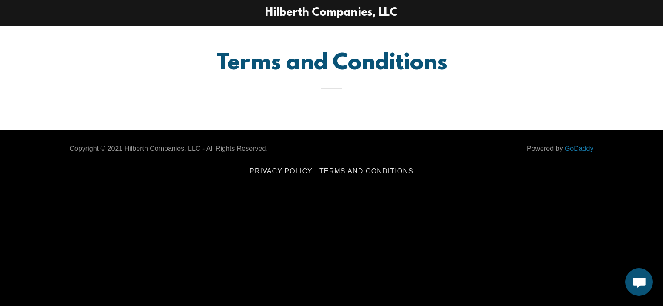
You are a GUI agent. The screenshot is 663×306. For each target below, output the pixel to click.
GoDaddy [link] (579, 148)
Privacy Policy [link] (281, 171)
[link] (331, 13)
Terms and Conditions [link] (366, 171)
